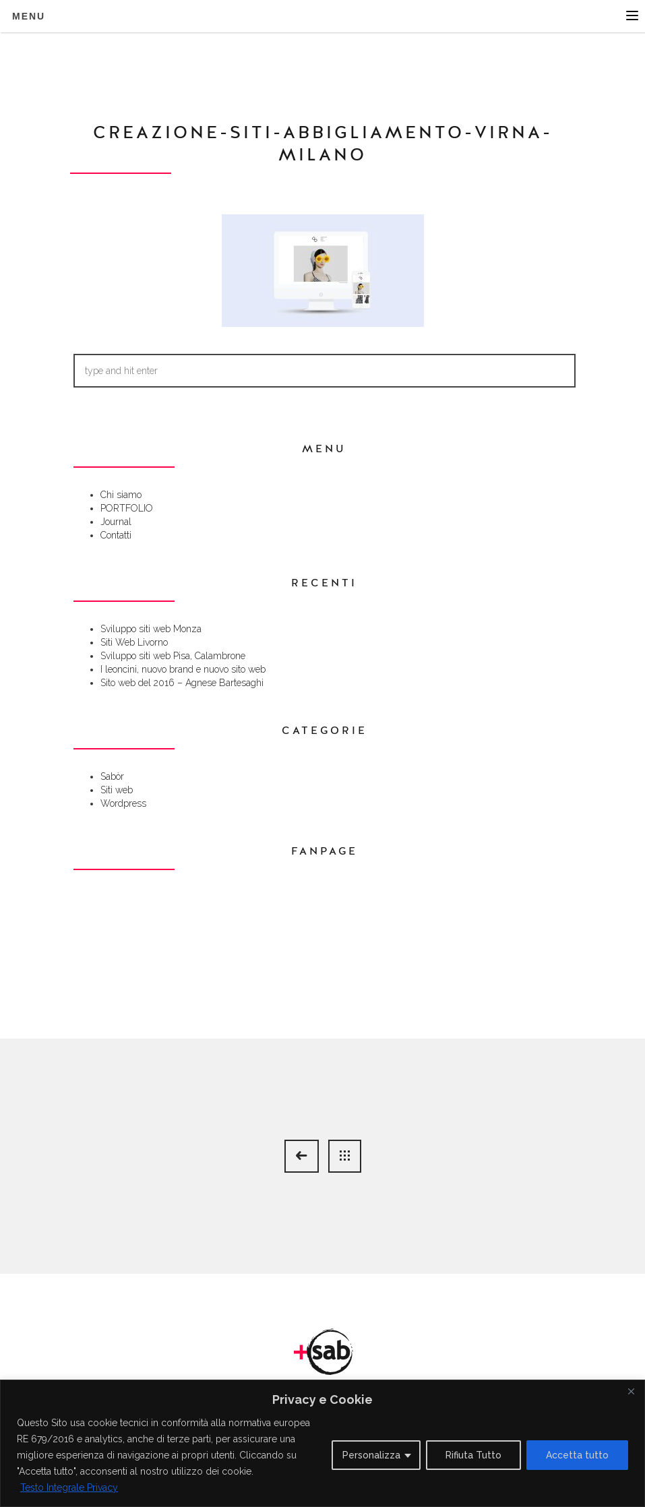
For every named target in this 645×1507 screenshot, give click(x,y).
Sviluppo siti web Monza (151, 628)
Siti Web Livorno (134, 642)
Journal (115, 521)
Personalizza (371, 1455)
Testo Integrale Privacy (69, 1487)
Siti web (116, 790)
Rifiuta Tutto (473, 1455)
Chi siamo (121, 494)
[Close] (631, 1391)
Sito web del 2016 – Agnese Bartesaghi (182, 682)
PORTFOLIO (126, 508)
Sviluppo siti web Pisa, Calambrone (172, 655)
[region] (322, 1443)
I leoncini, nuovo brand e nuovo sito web (183, 669)
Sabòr (112, 776)
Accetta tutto (577, 1455)
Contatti (115, 535)
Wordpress (123, 803)
